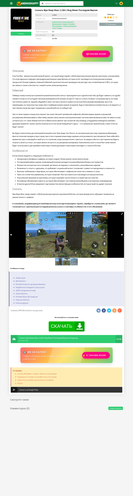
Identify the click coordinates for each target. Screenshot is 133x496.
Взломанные (56, 24)
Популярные (56, 26)
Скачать (21, 34)
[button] (122, 214)
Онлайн (71, 24)
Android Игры (57, 22)
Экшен (59, 28)
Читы (54, 28)
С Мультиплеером (69, 26)
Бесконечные (68, 22)
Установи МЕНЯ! (96, 53)
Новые (65, 24)
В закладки (110, 24)
